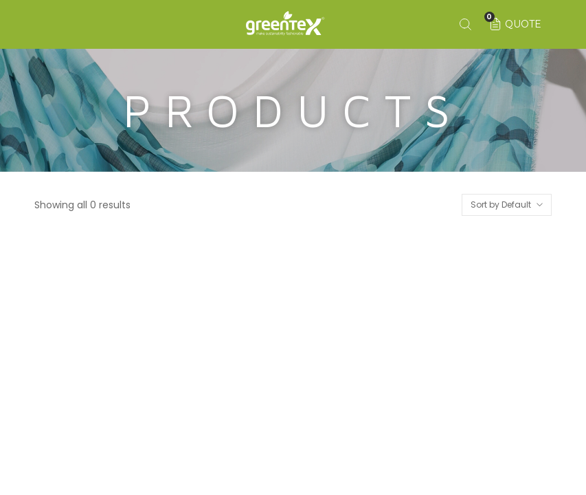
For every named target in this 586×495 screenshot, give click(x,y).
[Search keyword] (465, 24)
